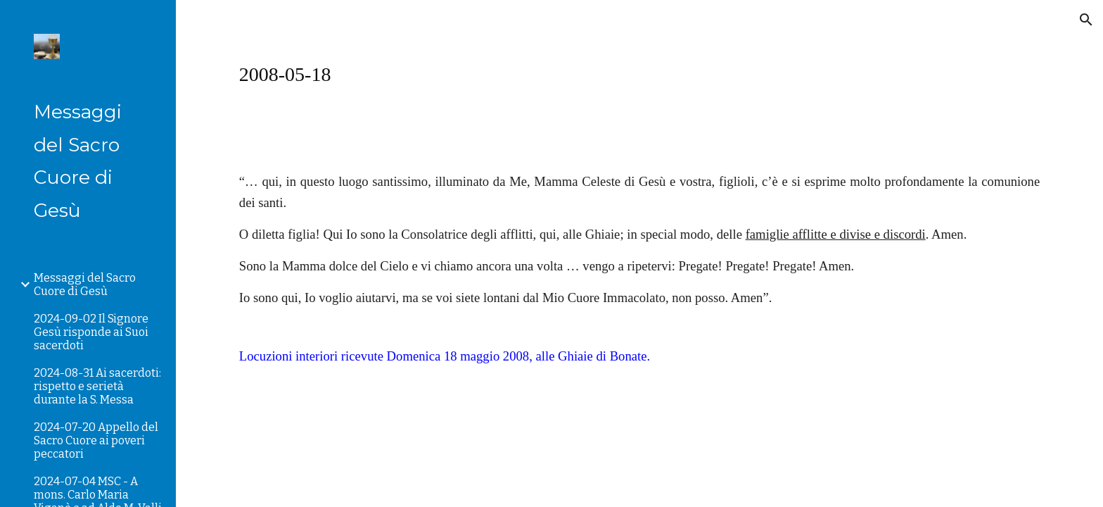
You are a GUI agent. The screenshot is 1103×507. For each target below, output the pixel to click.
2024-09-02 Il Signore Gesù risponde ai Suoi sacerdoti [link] (91, 332)
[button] (1086, 20)
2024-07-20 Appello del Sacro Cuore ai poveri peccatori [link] (96, 440)
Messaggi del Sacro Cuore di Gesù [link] (85, 284)
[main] (639, 74)
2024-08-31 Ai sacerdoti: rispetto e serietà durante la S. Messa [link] (97, 386)
